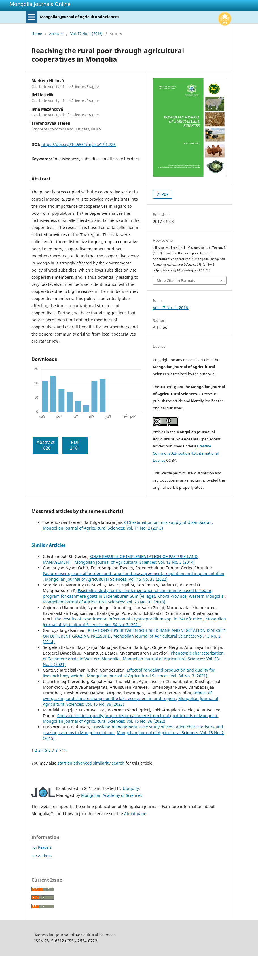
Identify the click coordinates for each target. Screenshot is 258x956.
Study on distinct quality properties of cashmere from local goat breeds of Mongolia (137, 715)
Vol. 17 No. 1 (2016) (86, 33)
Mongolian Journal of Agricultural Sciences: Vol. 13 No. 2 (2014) (135, 562)
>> (64, 750)
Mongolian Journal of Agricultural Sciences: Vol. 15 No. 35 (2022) (106, 579)
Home (36, 33)
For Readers (41, 847)
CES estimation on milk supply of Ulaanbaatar (168, 522)
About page (135, 813)
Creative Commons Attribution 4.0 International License (186, 453)
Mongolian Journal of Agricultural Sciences (79, 16)
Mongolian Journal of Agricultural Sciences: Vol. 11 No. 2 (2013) (103, 528)
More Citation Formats (176, 280)
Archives (56, 33)
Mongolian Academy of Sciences (111, 795)
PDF (164, 194)
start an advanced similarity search (91, 763)
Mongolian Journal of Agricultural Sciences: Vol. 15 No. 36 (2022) (104, 721)
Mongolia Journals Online (40, 4)
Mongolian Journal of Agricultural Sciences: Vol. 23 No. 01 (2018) (104, 602)
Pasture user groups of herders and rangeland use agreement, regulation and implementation (133, 573)
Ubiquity (131, 788)
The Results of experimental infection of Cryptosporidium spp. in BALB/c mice (128, 619)
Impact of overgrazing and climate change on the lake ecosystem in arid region (127, 695)
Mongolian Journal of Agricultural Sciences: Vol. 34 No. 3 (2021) (134, 621)
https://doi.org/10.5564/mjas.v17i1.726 (78, 144)
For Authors (41, 855)
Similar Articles (48, 545)
